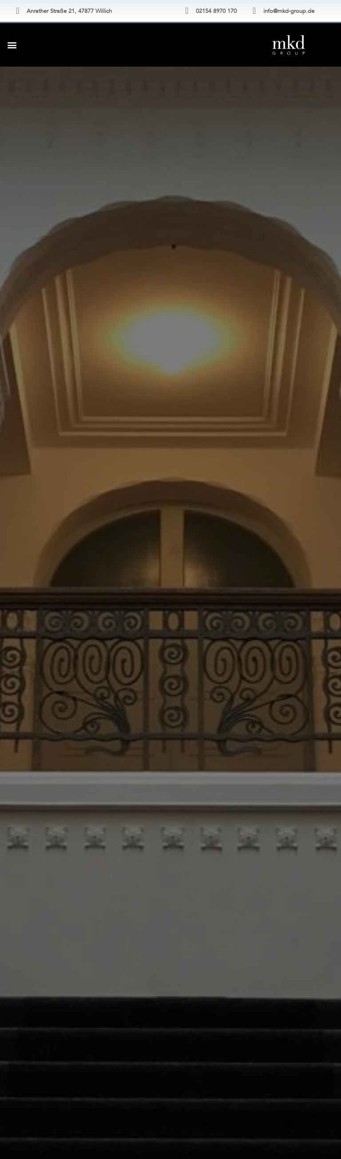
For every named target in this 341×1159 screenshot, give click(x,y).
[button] (11, 44)
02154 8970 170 (216, 11)
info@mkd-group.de (288, 11)
